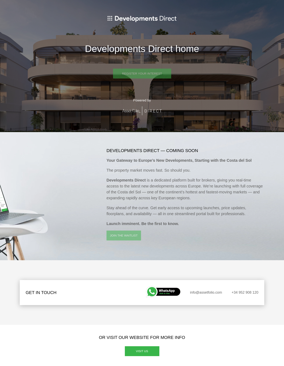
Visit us (142, 351)
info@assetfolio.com (206, 292)
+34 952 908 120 (245, 292)
